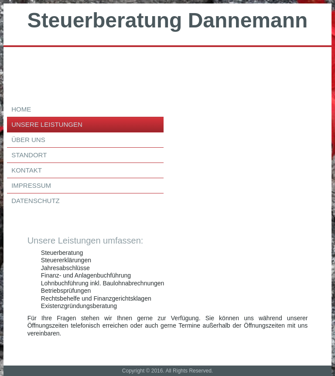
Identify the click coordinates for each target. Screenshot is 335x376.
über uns (28, 139)
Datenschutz (35, 200)
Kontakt (26, 170)
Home (21, 109)
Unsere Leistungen (46, 124)
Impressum (31, 185)
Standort (29, 155)
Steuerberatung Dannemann (167, 20)
